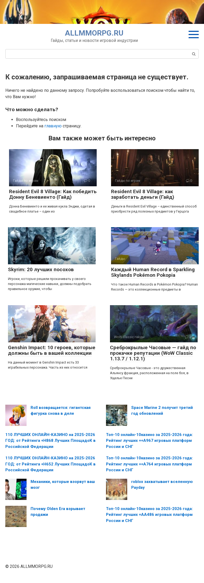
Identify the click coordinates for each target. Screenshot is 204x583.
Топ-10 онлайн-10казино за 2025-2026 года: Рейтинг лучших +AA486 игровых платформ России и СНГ (149, 514)
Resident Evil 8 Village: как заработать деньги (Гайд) (142, 194)
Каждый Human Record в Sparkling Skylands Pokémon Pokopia (153, 272)
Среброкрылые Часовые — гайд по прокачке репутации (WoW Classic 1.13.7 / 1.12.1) (153, 353)
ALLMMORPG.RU (94, 33)
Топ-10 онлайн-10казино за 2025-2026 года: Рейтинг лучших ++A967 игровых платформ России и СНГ (149, 440)
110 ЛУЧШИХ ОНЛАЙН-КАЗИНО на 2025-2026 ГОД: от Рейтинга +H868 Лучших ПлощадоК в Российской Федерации (50, 440)
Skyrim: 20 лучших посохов (41, 269)
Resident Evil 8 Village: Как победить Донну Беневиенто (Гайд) (53, 194)
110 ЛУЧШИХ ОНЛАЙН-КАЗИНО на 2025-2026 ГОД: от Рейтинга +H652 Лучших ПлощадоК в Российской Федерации (50, 464)
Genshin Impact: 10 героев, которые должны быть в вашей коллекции (51, 350)
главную (53, 125)
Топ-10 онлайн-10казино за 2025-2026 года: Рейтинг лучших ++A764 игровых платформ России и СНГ (149, 464)
